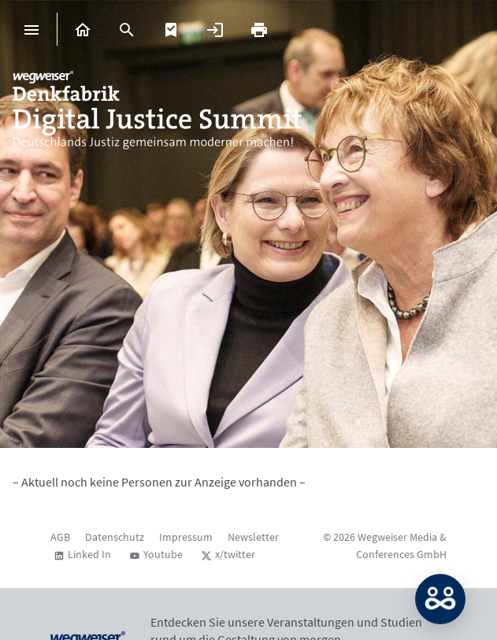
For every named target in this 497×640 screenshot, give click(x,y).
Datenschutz (114, 537)
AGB (60, 537)
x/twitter (235, 554)
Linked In (89, 554)
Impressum (186, 537)
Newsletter (253, 537)
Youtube (163, 554)
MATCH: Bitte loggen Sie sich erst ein (440, 599)
